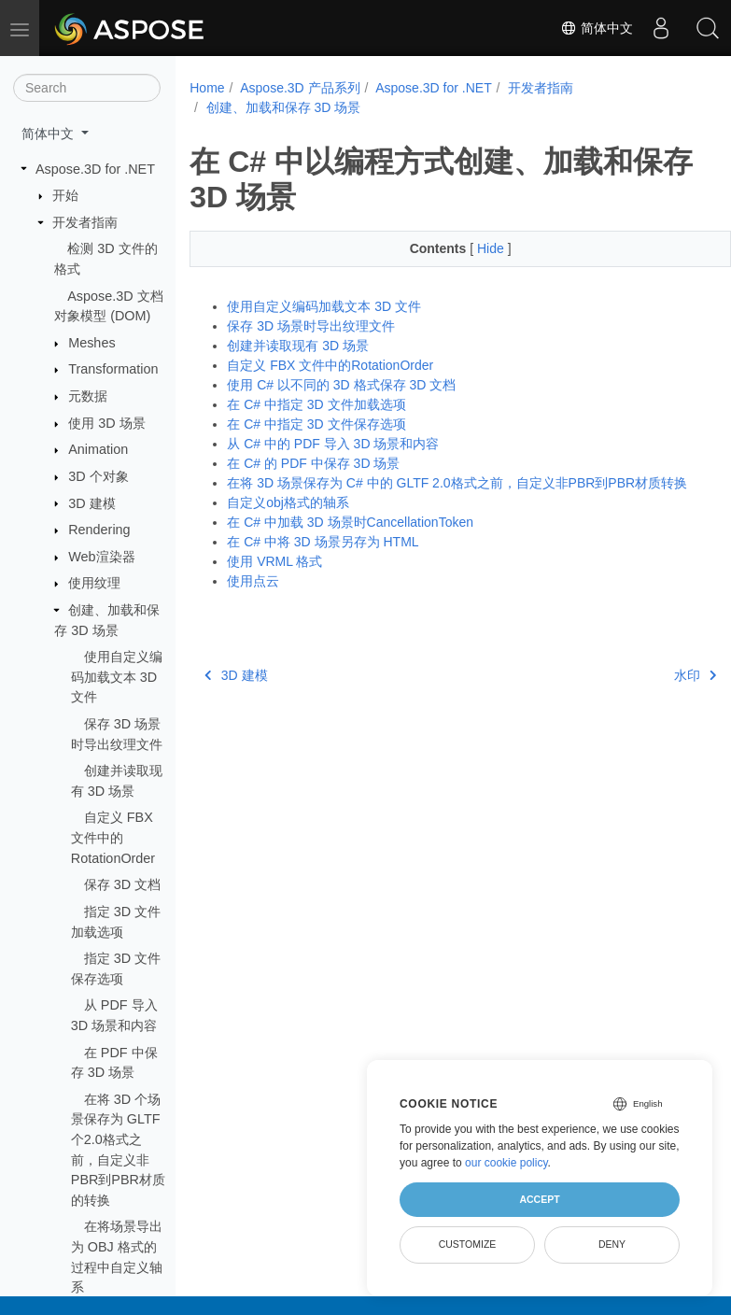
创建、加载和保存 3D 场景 (283, 107)
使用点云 (253, 580)
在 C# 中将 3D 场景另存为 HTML (322, 541)
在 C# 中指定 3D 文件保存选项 (316, 424)
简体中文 (596, 28)
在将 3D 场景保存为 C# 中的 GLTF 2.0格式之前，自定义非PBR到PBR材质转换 (457, 482)
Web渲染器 (101, 556)
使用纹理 (94, 582)
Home (207, 87)
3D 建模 (91, 503)
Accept (539, 1199)
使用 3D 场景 (106, 423)
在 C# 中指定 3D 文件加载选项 (316, 404)
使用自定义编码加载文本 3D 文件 (116, 676)
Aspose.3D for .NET (95, 169)
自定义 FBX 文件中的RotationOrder (113, 837)
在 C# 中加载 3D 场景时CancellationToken (350, 522)
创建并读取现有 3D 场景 (298, 345)
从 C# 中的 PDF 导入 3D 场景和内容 (333, 443)
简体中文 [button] (49, 133)
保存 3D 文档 (122, 884)
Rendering (99, 529)
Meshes (91, 342)
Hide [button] (472, 248)
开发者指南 (85, 222)
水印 (656, 675)
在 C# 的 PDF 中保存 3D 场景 (313, 463)
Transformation (113, 368)
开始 (65, 195)
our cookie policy (506, 1162)
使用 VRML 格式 (274, 561)
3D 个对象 (98, 476)
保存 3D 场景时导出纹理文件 (311, 325)
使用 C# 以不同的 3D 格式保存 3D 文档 (341, 384)
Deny (612, 1244)
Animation (98, 449)
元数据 (87, 396)
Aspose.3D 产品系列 (299, 87)
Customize (468, 1244)
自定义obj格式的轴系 (288, 502)
